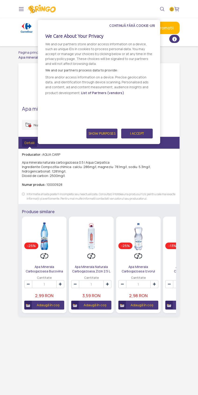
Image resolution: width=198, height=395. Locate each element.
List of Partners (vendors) (102, 93)
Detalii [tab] (30, 142)
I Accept (137, 133)
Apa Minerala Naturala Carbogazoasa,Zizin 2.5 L (91, 269)
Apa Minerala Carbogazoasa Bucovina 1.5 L (44, 269)
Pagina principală (32, 52)
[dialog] (99, 82)
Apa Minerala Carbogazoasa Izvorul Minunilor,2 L (138, 269)
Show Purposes (102, 133)
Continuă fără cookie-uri (132, 26)
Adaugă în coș (42, 305)
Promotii (166, 28)
